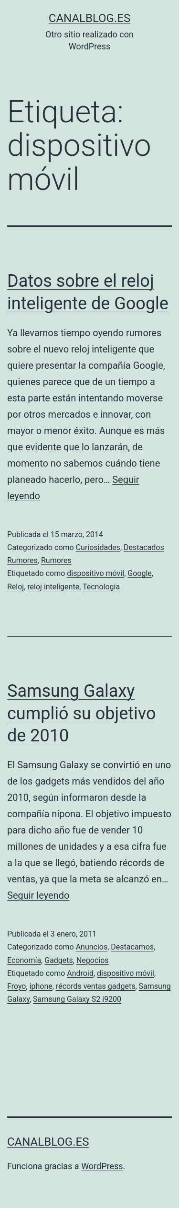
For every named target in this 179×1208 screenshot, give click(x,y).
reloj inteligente (53, 586)
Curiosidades (98, 547)
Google (139, 573)
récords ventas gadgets (96, 986)
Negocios (92, 960)
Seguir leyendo (38, 895)
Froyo (16, 986)
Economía (24, 960)
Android (80, 973)
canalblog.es (89, 18)
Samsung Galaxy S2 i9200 (77, 999)
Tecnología (101, 586)
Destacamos (132, 946)
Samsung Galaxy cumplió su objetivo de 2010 (81, 713)
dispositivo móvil (95, 573)
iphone (41, 986)
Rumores (56, 560)
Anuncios (92, 946)
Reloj (15, 586)
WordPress (102, 1166)
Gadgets (58, 960)
